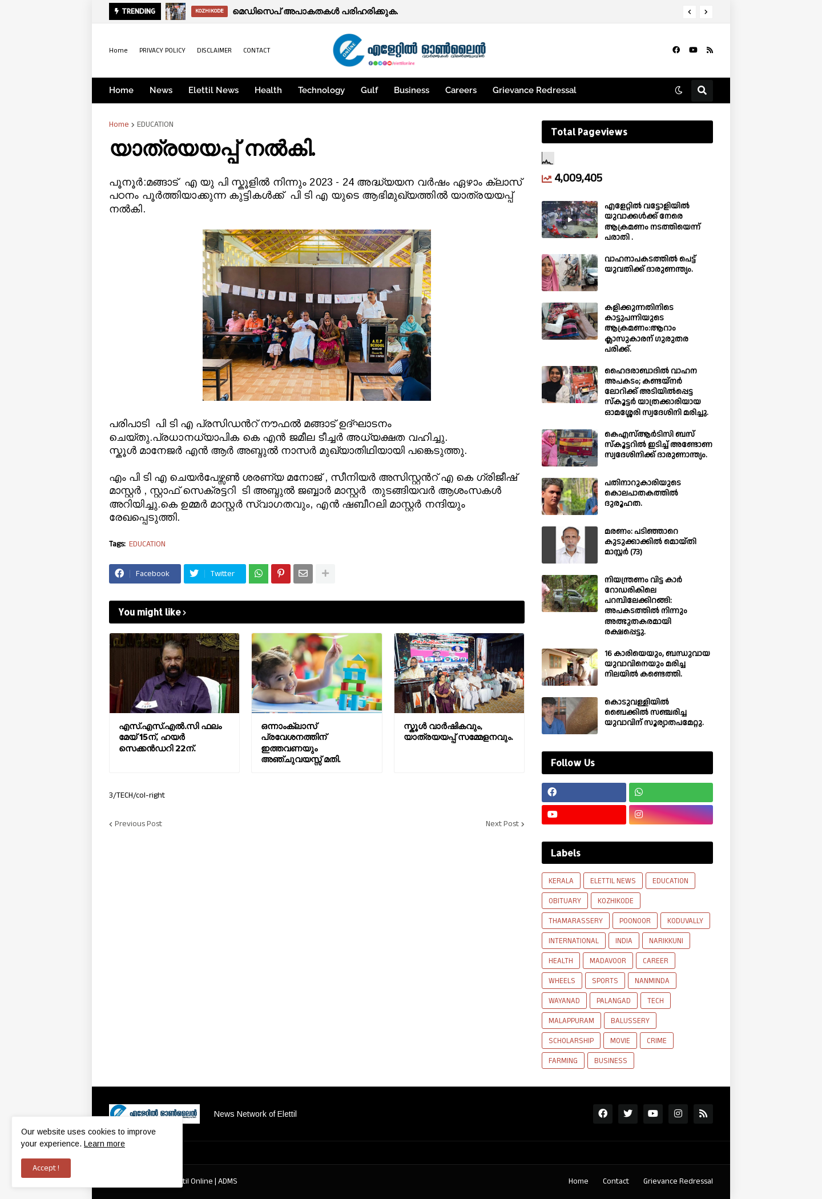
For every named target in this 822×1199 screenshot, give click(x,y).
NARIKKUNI (666, 941)
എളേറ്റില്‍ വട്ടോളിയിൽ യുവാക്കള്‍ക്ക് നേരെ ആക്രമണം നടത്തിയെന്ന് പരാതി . (652, 222)
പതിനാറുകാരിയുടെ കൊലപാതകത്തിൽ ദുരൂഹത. (643, 493)
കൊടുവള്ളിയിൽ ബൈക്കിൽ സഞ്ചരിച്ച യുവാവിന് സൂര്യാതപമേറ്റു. (654, 713)
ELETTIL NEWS (613, 881)
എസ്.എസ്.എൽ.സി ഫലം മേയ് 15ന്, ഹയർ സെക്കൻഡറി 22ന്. (170, 737)
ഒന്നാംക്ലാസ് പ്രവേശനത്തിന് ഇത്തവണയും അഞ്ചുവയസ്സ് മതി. (300, 743)
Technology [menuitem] (321, 90)
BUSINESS (610, 1061)
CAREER (655, 961)
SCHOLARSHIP (571, 1041)
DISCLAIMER (214, 50)
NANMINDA (652, 981)
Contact (616, 1181)
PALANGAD (614, 1001)
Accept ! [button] (46, 1168)
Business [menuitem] (411, 90)
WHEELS (562, 981)
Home (118, 50)
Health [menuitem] (268, 90)
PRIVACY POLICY (162, 50)
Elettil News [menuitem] (213, 90)
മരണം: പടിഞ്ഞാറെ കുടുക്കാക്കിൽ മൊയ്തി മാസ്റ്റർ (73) (650, 542)
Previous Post (138, 824)
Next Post (502, 824)
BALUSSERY (630, 1021)
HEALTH (561, 961)
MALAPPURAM (571, 1021)
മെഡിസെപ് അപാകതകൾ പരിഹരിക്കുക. (315, 11)
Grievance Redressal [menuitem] (535, 90)
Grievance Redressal (678, 1181)
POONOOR (635, 921)
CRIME (657, 1041)
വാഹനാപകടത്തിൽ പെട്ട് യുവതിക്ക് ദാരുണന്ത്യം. (650, 264)
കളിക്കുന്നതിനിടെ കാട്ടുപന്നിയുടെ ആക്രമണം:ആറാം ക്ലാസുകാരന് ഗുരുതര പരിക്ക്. (646, 329)
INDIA (623, 941)
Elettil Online (191, 1181)
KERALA (561, 881)
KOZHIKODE (616, 901)
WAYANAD (564, 1001)
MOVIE (620, 1041)
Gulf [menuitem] (369, 90)
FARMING (563, 1061)
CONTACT (257, 50)
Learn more (104, 1143)
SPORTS (605, 981)
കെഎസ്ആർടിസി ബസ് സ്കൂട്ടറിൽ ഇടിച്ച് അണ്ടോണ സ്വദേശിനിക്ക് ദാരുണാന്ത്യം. (658, 445)
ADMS (227, 1181)
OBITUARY (565, 901)
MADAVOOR (608, 961)
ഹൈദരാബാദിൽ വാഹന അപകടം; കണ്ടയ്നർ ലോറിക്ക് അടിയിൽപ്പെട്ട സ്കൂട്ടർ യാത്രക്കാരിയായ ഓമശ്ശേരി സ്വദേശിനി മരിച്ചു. (656, 392)
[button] (689, 12)
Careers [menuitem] (461, 90)
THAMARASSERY (576, 921)
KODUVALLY (685, 921)
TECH (655, 1001)
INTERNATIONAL (574, 941)
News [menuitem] (161, 90)
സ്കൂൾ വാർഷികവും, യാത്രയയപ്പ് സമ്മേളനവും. (458, 732)
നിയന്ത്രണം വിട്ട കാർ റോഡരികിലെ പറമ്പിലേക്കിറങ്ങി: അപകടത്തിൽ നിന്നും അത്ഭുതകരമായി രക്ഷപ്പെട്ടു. (646, 606)
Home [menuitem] (121, 90)
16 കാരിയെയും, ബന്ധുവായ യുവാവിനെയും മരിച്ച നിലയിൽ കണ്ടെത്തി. (657, 664)
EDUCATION (155, 124)
